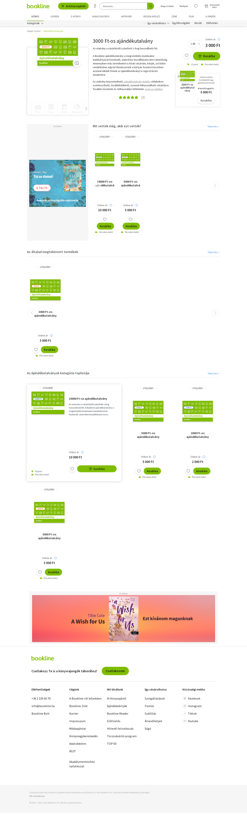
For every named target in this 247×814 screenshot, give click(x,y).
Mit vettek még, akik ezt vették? (117, 127)
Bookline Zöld (78, 707)
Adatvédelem (77, 744)
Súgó (148, 729)
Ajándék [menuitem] (210, 16)
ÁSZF (72, 752)
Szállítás (150, 714)
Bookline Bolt (41, 714)
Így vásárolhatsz (157, 24)
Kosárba (206, 57)
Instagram (192, 706)
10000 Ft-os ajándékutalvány (104, 184)
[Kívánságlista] (195, 6)
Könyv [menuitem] (35, 16)
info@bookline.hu (43, 707)
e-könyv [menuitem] (76, 16)
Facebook (191, 699)
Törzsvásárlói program (122, 737)
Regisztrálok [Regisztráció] (167, 6)
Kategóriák (33, 24)
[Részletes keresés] (95, 6)
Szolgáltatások (155, 699)
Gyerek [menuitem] (55, 16)
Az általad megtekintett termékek (52, 253)
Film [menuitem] (191, 16)
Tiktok (189, 714)
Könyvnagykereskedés (83, 737)
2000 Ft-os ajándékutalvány (197, 436)
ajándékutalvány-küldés (137, 82)
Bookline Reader (117, 714)
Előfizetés (212, 24)
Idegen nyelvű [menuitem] (151, 16)
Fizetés (149, 707)
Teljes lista (213, 127)
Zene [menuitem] (174, 16)
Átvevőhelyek (153, 722)
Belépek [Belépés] (184, 6)
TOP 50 (111, 744)
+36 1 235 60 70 (41, 699)
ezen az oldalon (154, 89)
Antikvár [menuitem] (126, 16)
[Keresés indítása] (150, 6)
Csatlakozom (115, 672)
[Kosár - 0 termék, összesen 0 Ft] (212, 6)
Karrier (73, 714)
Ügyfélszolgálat (181, 24)
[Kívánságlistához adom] (186, 56)
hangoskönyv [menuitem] (100, 16)
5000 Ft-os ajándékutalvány (130, 184)
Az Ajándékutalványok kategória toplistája (58, 374)
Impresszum (77, 722)
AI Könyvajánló (73, 6)
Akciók (198, 24)
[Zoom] (77, 64)
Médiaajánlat (77, 729)
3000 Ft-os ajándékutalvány (45, 314)
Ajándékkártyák (117, 707)
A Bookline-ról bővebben (85, 699)
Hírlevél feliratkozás (120, 729)
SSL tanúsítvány (37, 796)
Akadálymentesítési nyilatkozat (82, 765)
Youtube (190, 721)
